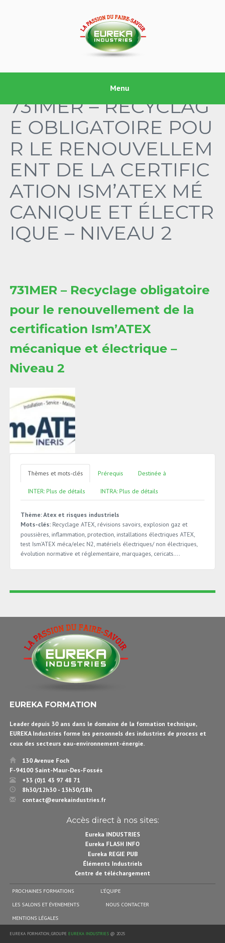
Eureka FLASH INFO (112, 844)
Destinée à (152, 473)
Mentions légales (35, 918)
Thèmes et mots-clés (55, 473)
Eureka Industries (88, 933)
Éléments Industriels (112, 863)
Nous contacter (127, 904)
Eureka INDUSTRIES (112, 834)
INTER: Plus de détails (56, 491)
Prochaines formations (43, 891)
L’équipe (110, 891)
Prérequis (110, 473)
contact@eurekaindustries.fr (64, 800)
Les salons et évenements (46, 904)
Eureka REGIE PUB (113, 854)
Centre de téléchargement (112, 873)
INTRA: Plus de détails (129, 491)
